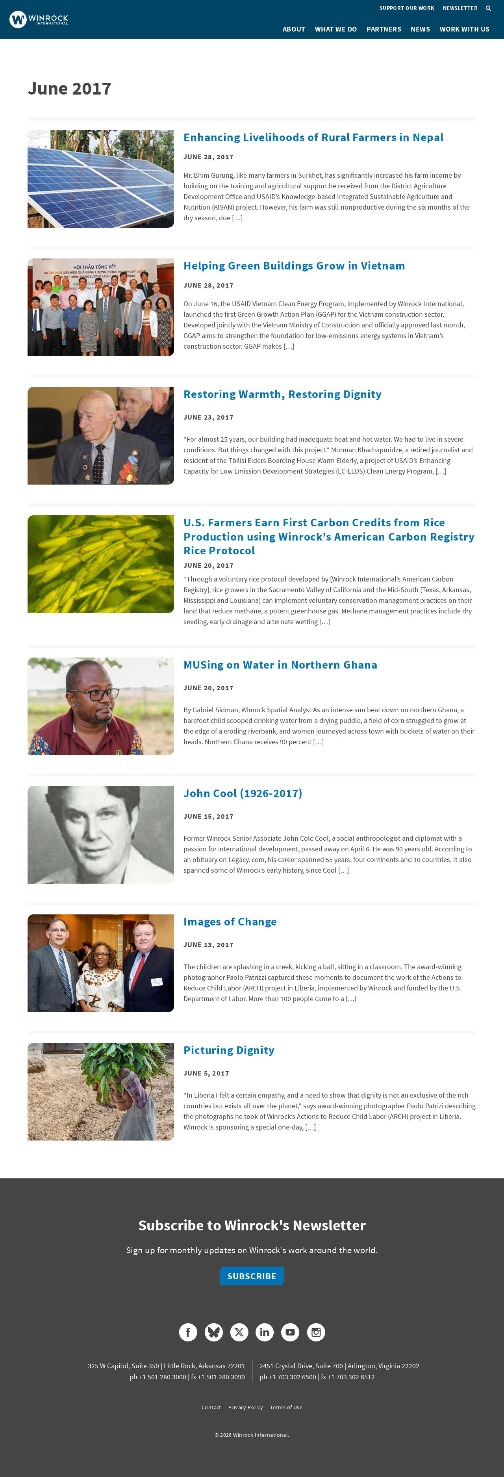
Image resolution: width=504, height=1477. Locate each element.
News (420, 28)
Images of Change (230, 921)
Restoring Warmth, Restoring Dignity (282, 393)
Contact (211, 1407)
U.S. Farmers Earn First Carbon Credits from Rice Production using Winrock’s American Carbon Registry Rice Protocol (329, 536)
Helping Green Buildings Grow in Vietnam (294, 265)
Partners (384, 28)
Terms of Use (286, 1407)
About (294, 28)
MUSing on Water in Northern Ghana (280, 664)
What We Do (336, 28)
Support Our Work (407, 7)
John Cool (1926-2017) (243, 793)
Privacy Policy (245, 1407)
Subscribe (252, 1276)
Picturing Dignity (229, 1049)
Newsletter (460, 7)
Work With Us (465, 28)
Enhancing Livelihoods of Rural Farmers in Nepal (313, 137)
